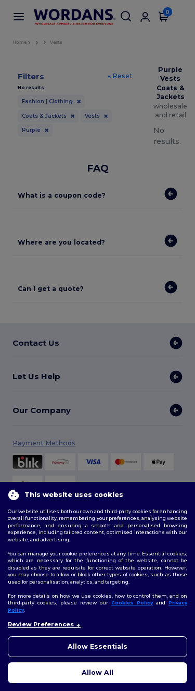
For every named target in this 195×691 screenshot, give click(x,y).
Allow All (97, 672)
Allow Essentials (97, 646)
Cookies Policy (132, 602)
